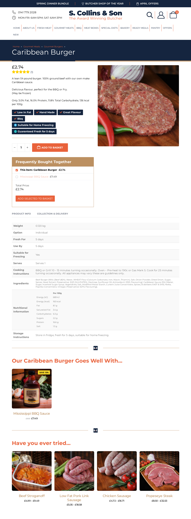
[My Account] (161, 15)
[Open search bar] (149, 15)
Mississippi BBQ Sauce (34, 176)
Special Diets (109, 28)
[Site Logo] (95, 15)
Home (16, 28)
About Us (28, 28)
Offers (167, 28)
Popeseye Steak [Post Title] (159, 496)
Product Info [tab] (21, 213)
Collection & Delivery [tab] (52, 213)
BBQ (78, 28)
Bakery (125, 28)
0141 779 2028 (27, 12)
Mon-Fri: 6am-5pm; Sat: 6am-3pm (40, 17)
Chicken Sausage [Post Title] (117, 496)
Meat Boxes (91, 28)
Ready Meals (140, 28)
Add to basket (52, 147)
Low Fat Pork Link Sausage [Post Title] (74, 498)
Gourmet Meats (64, 28)
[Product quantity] (21, 147)
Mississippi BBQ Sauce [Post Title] (31, 413)
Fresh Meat (44, 28)
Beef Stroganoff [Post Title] (32, 496)
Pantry (155, 28)
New (16, 34)
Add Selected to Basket (35, 198)
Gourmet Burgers (53, 46)
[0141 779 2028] (13, 12)
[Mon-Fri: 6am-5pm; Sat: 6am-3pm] (13, 17)
